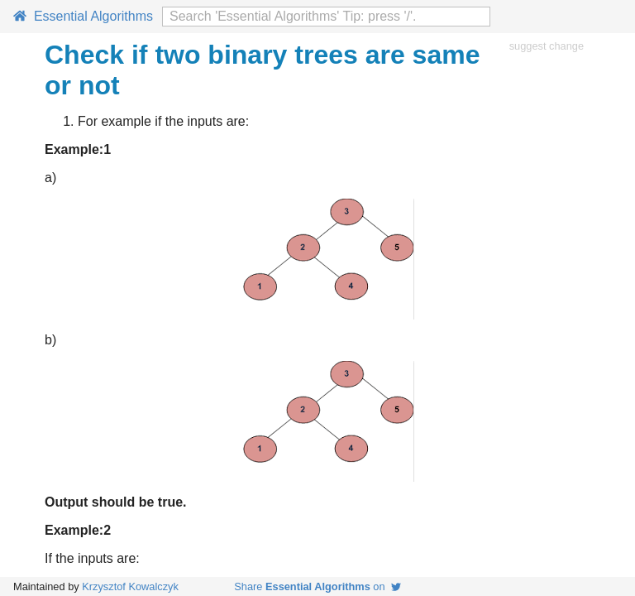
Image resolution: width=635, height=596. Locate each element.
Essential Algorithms (83, 16)
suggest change (546, 46)
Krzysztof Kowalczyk (130, 586)
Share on (317, 586)
